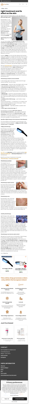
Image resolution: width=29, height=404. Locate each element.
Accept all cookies (19, 398)
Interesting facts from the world (8, 375)
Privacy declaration (14, 395)
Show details (14, 401)
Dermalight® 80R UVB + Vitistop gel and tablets (20, 269)
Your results (4, 373)
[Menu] (26, 4)
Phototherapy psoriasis (6, 160)
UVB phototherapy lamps (7, 133)
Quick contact (4, 355)
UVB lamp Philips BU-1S (17, 153)
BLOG (2, 369)
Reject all (7, 398)
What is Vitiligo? (4, 367)
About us (3, 366)
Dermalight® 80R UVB (7, 268)
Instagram (3, 357)
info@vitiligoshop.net (5, 351)
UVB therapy (4, 93)
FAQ (2, 371)
